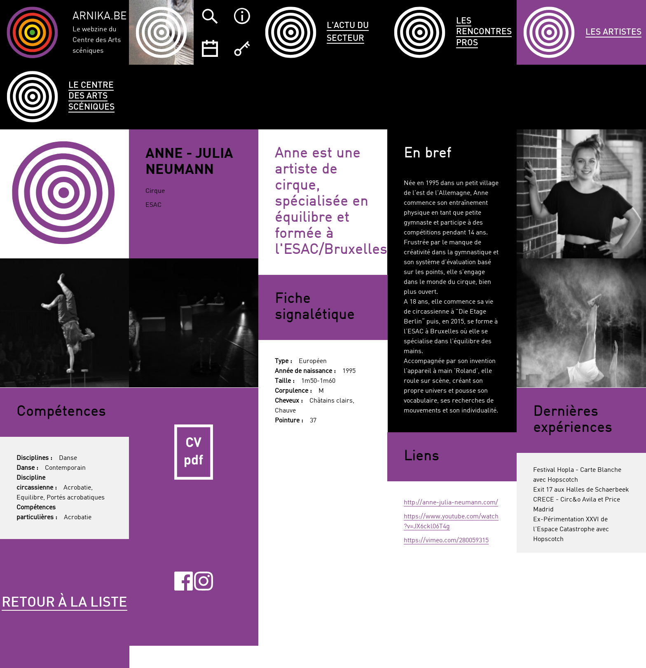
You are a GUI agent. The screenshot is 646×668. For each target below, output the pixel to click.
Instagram (203, 581)
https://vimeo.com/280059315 (446, 540)
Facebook (183, 581)
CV (193, 452)
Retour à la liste (64, 603)
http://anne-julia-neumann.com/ (451, 502)
